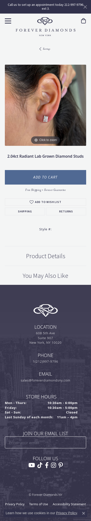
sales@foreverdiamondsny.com (45, 380)
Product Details (45, 256)
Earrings (46, 48)
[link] (83, 21)
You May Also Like (45, 275)
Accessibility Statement (69, 504)
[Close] (85, 7)
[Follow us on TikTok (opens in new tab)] (39, 465)
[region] (45, 105)
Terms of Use (38, 504)
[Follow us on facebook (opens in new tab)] (47, 465)
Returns (66, 211)
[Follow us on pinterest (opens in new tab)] (60, 465)
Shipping (25, 211)
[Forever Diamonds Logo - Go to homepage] (45, 27)
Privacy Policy (15, 504)
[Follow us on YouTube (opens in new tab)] (31, 465)
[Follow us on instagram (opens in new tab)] (53, 465)
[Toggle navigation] (7, 20)
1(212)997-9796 (45, 361)
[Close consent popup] (83, 513)
